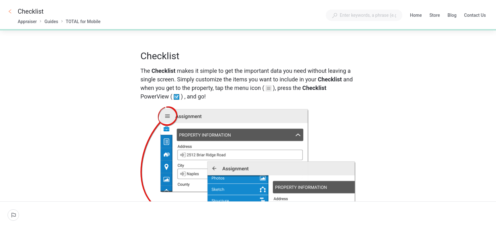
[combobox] (364, 15)
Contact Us (475, 16)
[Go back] (10, 11)
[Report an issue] (13, 215)
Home (416, 16)
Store (435, 16)
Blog (452, 16)
